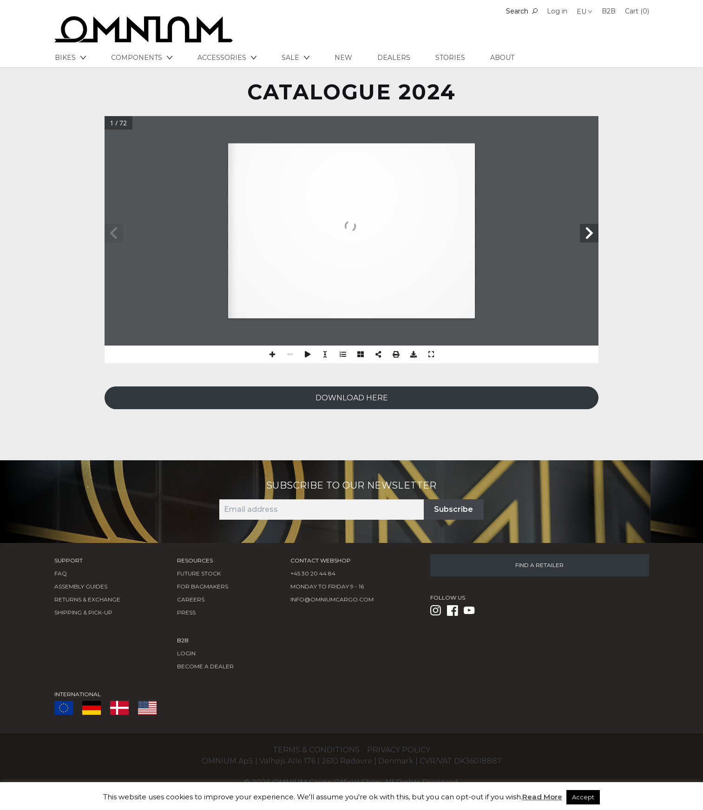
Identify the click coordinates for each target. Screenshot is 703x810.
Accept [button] (583, 797)
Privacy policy (398, 749)
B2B (609, 11)
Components (141, 57)
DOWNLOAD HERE (351, 397)
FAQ (60, 573)
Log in (557, 11)
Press (186, 612)
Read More (542, 796)
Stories (450, 57)
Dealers (393, 57)
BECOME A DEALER (205, 666)
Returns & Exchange (87, 599)
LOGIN (186, 653)
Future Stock (199, 573)
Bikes (70, 57)
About (502, 57)
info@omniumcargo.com (332, 599)
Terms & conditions (316, 749)
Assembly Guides (80, 586)
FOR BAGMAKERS (202, 586)
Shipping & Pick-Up (83, 612)
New (343, 57)
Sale (295, 57)
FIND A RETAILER (539, 565)
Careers (190, 599)
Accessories (226, 57)
